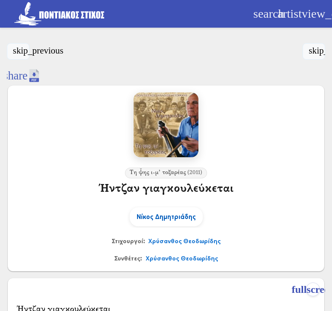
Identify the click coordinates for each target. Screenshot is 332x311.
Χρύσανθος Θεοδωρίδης (184, 240)
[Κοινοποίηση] (15, 75)
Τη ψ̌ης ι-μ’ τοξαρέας (166, 173)
